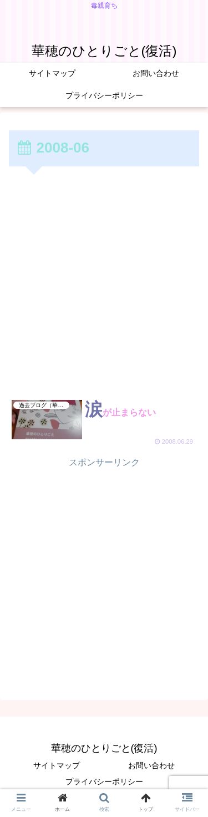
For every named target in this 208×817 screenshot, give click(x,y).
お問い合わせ (151, 765)
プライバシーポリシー (104, 781)
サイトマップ (56, 765)
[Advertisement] (104, 279)
